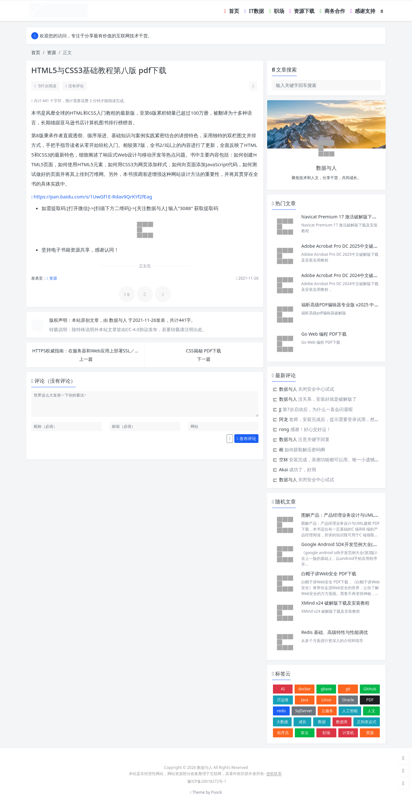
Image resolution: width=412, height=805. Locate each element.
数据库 (342, 721)
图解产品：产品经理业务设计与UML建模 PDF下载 (351, 515)
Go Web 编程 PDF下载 (324, 334)
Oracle (348, 700)
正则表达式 (366, 721)
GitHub (369, 689)
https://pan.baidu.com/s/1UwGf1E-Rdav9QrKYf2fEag (92, 196)
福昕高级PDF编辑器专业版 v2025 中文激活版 (346, 305)
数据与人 (118, 320)
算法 (304, 732)
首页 (35, 52)
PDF (369, 700)
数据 (322, 721)
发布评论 (246, 438)
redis (281, 711)
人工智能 (350, 711)
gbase (326, 689)
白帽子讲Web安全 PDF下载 (328, 573)
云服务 (327, 711)
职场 (326, 732)
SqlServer (303, 711)
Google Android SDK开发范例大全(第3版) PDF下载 (352, 544)
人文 (371, 711)
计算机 (348, 732)
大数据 (282, 721)
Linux (327, 700)
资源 (51, 52)
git (348, 689)
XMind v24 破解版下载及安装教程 (335, 603)
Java (304, 700)
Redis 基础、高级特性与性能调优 (334, 632)
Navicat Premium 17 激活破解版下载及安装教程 (350, 217)
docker (304, 689)
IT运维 (282, 700)
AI (283, 689)
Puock (216, 792)
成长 (302, 721)
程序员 (283, 732)
